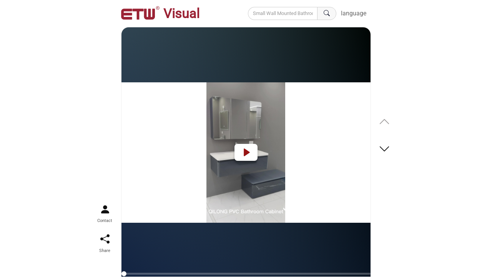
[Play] (246, 152)
